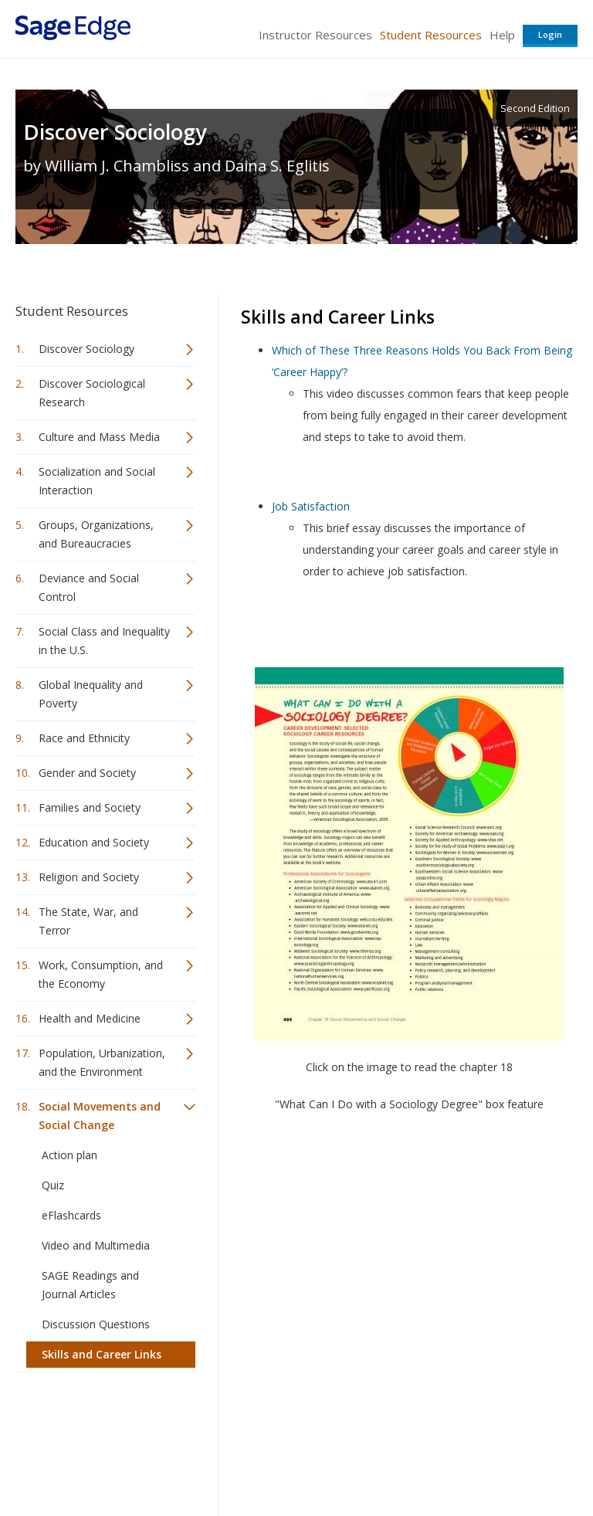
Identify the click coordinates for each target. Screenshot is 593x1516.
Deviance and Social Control (89, 587)
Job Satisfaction (311, 506)
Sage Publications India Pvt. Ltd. (239, 1421)
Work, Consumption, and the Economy (101, 974)
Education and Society (94, 842)
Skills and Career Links (101, 1354)
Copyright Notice (389, 1458)
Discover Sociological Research (92, 392)
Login (550, 34)
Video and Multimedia (96, 1245)
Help (502, 34)
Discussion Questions (96, 1324)
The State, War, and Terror (88, 921)
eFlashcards (71, 1215)
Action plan (69, 1155)
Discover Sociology (114, 131)
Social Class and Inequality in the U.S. (104, 640)
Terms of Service (294, 1458)
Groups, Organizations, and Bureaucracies (96, 534)
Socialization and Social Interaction (97, 480)
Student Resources (431, 34)
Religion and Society (89, 877)
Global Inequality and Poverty (91, 694)
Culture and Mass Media (99, 436)
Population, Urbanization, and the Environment (102, 1062)
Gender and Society (87, 772)
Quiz (53, 1185)
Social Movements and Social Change (100, 1115)
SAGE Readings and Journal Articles (90, 1284)
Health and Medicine (90, 1018)
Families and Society (90, 807)
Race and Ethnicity (84, 738)
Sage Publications (103, 1421)
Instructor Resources (315, 34)
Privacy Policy (476, 1458)
